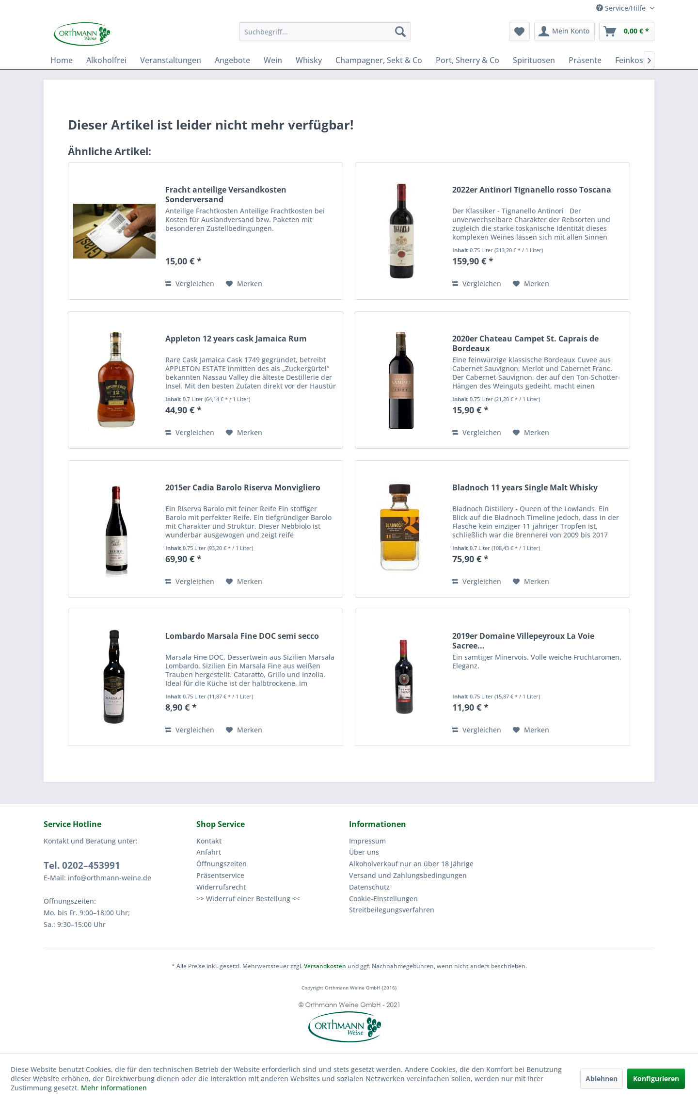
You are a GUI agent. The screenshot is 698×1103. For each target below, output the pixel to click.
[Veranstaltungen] (170, 60)
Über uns (364, 852)
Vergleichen (189, 283)
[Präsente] (585, 60)
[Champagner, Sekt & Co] (379, 60)
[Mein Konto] (564, 31)
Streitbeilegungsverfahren (391, 909)
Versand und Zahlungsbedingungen (408, 875)
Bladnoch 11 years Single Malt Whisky (525, 488)
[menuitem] (325, 31)
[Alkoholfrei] (106, 60)
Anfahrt (208, 852)
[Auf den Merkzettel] (244, 284)
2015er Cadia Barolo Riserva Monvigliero (242, 488)
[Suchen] (400, 31)
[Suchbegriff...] (325, 31)
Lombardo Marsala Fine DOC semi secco (242, 636)
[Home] (61, 60)
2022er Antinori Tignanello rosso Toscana (531, 190)
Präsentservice (220, 875)
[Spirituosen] (534, 60)
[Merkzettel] (519, 31)
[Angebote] (232, 60)
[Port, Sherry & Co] (467, 60)
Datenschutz (369, 887)
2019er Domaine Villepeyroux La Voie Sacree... (523, 640)
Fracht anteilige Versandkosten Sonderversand (225, 194)
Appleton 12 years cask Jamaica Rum (236, 339)
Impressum (367, 840)
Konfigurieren (656, 1078)
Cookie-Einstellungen (383, 898)
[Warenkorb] (626, 31)
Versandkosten (325, 966)
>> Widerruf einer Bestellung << (248, 898)
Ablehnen (602, 1078)
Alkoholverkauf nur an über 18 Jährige (411, 863)
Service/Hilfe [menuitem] (622, 8)
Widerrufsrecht (221, 887)
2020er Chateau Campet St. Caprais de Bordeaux (525, 343)
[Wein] (273, 60)
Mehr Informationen (114, 1087)
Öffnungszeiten (221, 863)
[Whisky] (309, 60)
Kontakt (209, 840)
